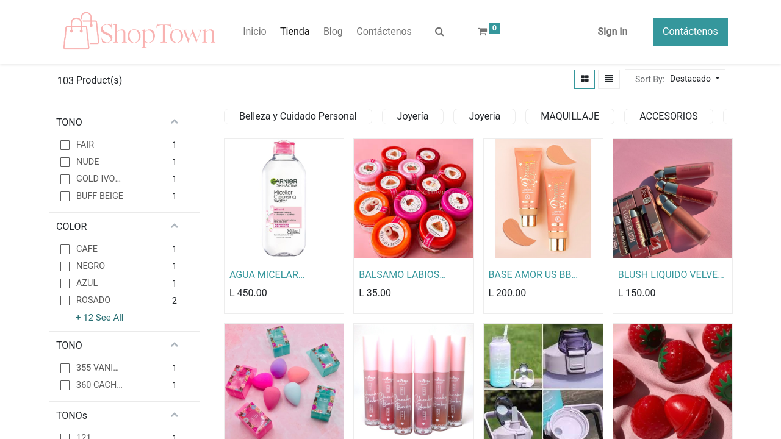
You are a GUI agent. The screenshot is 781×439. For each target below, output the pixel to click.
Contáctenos (690, 32)
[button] (693, 79)
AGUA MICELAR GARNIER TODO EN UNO (282, 275)
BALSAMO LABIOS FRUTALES (399, 275)
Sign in (612, 32)
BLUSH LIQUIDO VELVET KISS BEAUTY (671, 275)
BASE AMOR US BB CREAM (530, 275)
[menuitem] (254, 32)
